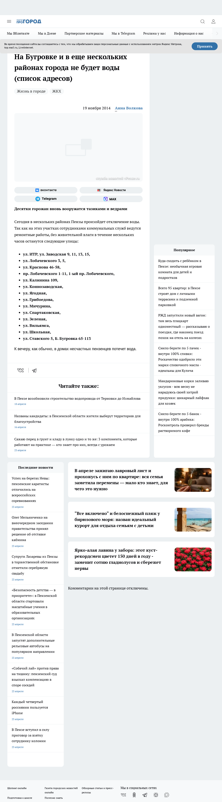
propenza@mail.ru (64, 670)
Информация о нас (189, 33)
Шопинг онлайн (16, 617)
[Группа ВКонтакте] (45, 190)
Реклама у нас (154, 33)
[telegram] (35, 370)
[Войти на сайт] (213, 21)
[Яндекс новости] (111, 190)
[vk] (21, 370)
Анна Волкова (129, 107)
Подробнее (206, 762)
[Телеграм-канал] (45, 199)
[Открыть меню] (9, 21)
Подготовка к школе (19, 626)
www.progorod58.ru (40, 658)
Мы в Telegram (123, 33)
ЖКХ (56, 91)
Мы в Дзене (47, 33)
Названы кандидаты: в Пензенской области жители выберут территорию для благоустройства (78, 422)
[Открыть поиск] (202, 21)
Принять (204, 46)
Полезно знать (54, 626)
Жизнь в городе (31, 91)
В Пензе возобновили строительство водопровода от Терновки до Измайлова (78, 401)
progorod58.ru (72, 704)
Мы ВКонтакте (18, 33)
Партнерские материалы (84, 33)
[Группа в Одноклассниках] (134, 624)
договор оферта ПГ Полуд (23, 747)
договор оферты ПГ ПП (21, 751)
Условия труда (55, 642)
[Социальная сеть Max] (111, 199)
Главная (90, 642)
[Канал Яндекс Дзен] (155, 624)
